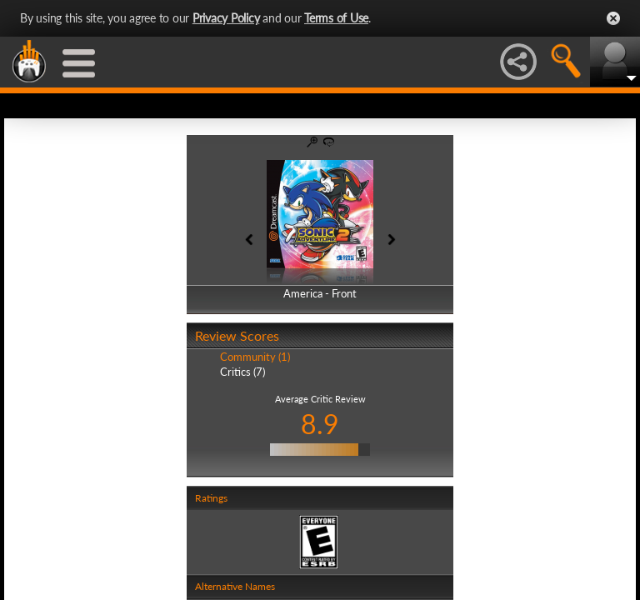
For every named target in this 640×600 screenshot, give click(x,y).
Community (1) (255, 356)
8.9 (320, 424)
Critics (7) (242, 371)
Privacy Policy (226, 18)
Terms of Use (336, 18)
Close (613, 18)
